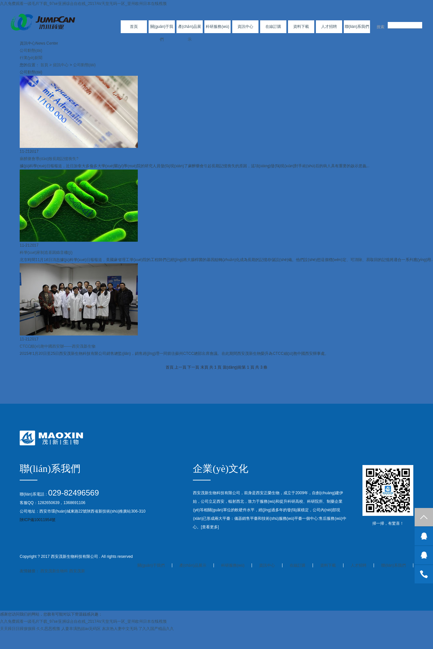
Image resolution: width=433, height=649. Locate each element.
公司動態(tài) (31, 50)
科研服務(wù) (217, 26)
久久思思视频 (48, 628)
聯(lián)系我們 (357, 26)
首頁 (134, 26)
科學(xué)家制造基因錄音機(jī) (46, 252)
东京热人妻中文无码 (119, 628)
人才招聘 (329, 26)
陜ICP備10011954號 (37, 519)
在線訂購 (273, 26)
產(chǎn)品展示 (189, 33)
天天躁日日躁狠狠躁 (17, 628)
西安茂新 (77, 571)
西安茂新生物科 (54, 571)
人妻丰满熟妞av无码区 (81, 628)
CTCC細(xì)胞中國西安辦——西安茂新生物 (57, 346)
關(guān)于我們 (162, 33)
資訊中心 (245, 26)
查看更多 (210, 527)
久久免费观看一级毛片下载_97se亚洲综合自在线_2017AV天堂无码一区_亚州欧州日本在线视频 (83, 3)
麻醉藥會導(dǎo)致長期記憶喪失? (49, 158)
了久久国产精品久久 (156, 628)
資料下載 (301, 26)
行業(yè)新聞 (31, 57)
